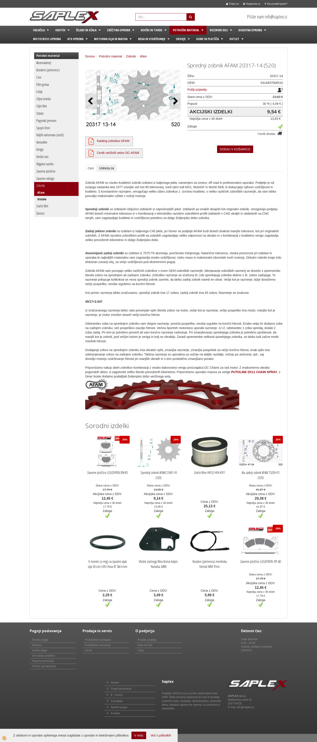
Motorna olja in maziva (110, 39)
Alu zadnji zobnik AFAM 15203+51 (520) (261, 475)
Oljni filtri (41, 106)
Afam (41, 192)
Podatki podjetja (147, 639)
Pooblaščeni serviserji (97, 645)
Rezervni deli (219, 30)
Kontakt (115, 713)
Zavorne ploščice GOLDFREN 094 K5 (107, 472)
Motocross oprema (47, 39)
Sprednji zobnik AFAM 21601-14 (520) (158, 475)
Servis (88, 650)
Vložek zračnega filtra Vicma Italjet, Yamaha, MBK (158, 564)
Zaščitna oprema (118, 30)
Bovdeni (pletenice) (48, 70)
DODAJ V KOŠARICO (235, 149)
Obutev (60, 30)
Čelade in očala (86, 30)
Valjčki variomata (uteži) (50, 135)
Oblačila (39, 30)
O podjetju (117, 701)
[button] (175, 101)
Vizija (141, 650)
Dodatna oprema (250, 30)
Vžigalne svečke (45, 164)
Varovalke (41, 142)
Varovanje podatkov (43, 655)
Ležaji (39, 91)
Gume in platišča (207, 39)
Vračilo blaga (39, 650)
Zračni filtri (42, 206)
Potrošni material (186, 30)
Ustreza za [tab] (106, 168)
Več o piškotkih (161, 735)
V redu (138, 735)
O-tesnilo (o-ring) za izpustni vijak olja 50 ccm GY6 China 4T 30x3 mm (107, 564)
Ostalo (40, 113)
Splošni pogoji (119, 707)
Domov (90, 56)
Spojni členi (43, 127)
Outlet (234, 39)
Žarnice (40, 213)
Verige (40, 149)
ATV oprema (75, 39)
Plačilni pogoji (40, 639)
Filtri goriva (42, 84)
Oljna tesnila (43, 98)
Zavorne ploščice (45, 171)
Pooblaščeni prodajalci (98, 639)
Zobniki (40, 185)
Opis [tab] (91, 168)
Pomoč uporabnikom (44, 666)
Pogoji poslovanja (121, 688)
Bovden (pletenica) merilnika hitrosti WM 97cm (210, 564)
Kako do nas (145, 645)
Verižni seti (42, 156)
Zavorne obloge (45, 178)
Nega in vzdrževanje (151, 39)
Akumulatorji (43, 62)
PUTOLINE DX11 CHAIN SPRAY (254, 372)
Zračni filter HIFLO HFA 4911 (209, 472)
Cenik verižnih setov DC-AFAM (118, 153)
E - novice (116, 694)
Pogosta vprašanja (43, 661)
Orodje (181, 39)
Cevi (38, 77)
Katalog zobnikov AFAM (113, 141)
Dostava (37, 645)
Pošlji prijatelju (197, 89)
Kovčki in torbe (151, 30)
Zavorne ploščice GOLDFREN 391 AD (260, 561)
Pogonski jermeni (46, 120)
